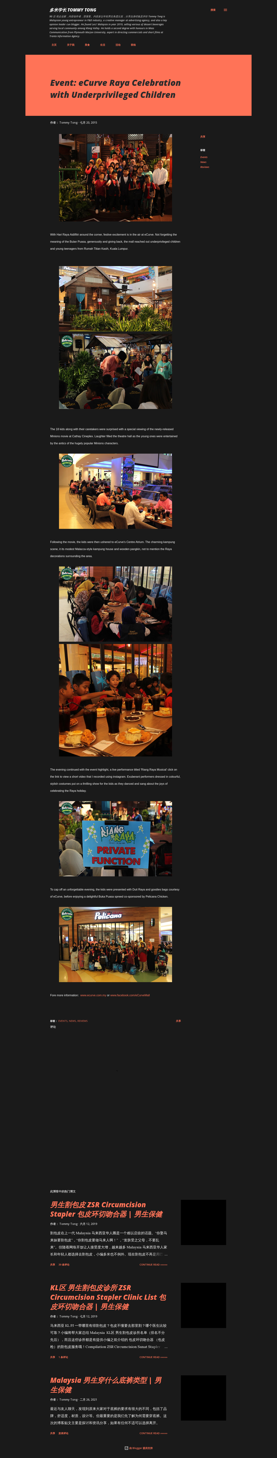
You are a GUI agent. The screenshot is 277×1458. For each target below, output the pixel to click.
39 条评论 (63, 1264)
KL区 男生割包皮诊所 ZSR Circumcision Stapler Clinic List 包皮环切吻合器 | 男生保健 (108, 1297)
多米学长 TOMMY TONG (72, 10)
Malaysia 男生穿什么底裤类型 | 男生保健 (105, 1384)
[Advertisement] (110, 1145)
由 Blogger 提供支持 (138, 1448)
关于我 (68, 44)
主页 (51, 44)
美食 (85, 44)
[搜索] (213, 10)
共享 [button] (202, 136)
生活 (100, 44)
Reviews (204, 167)
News (203, 162)
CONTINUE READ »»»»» (153, 1264)
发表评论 (63, 1433)
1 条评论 (63, 1357)
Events (203, 157)
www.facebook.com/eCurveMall (130, 995)
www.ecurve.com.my (93, 995)
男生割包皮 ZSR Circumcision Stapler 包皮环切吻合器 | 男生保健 (106, 1209)
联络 (131, 44)
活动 (115, 44)
